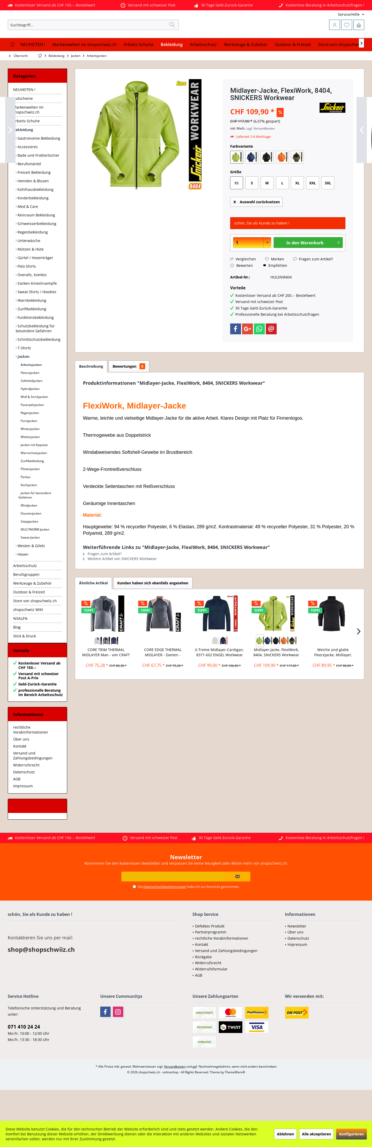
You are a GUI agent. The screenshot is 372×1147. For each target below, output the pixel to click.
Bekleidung (23, 155)
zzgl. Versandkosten (260, 154)
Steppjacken (29, 547)
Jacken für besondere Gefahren (34, 520)
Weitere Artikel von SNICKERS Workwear (120, 584)
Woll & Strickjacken (34, 422)
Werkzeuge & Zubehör (32, 608)
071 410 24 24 (24, 1057)
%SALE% (20, 644)
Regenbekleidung (32, 257)
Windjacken (28, 531)
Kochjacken (28, 510)
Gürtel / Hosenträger (35, 283)
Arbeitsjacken (31, 390)
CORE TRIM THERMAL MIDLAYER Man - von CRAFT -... (106, 678)
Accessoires (27, 172)
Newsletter (297, 956)
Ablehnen (285, 1133)
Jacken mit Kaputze (34, 470)
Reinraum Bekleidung (36, 240)
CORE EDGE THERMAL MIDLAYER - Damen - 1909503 (163, 678)
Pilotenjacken (30, 494)
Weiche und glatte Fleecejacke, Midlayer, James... (333, 678)
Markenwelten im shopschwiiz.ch (28, 135)
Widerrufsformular (211, 999)
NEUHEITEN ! (24, 115)
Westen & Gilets (31, 571)
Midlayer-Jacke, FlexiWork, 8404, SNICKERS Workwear (276, 678)
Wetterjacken (30, 462)
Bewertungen (129, 392)
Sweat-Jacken (30, 563)
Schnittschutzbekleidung (38, 365)
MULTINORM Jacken (34, 555)
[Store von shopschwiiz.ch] (343, 70)
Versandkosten (174, 1097)
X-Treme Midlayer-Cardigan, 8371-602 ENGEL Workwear (219, 678)
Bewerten (241, 291)
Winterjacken (30, 454)
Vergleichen (243, 284)
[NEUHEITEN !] (33, 70)
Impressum (23, 816)
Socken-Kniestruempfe (37, 308)
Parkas (25, 502)
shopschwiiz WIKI (28, 635)
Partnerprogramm (210, 962)
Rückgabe (203, 987)
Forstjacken (28, 446)
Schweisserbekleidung (36, 249)
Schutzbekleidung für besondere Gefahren (35, 354)
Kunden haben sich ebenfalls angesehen (152, 608)
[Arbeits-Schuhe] (138, 70)
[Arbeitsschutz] (203, 70)
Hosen (22, 579)
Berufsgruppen (26, 600)
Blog (17, 652)
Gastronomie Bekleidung (38, 163)
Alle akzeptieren (316, 1133)
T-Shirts (24, 373)
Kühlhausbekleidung (35, 215)
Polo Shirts (26, 291)
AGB (16, 809)
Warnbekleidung (31, 325)
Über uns (21, 769)
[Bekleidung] (171, 70)
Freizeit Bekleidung (34, 197)
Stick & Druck (24, 661)
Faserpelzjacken (32, 430)
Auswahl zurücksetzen (257, 226)
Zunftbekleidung (31, 334)
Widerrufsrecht (26, 795)
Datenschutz (24, 802)
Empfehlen (275, 291)
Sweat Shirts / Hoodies (36, 317)
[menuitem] (330, 14)
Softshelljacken (31, 406)
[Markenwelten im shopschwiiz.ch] (84, 70)
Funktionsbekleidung (35, 343)
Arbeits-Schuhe (26, 146)
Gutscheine (23, 124)
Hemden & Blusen (33, 206)
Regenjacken (29, 438)
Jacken (23, 382)
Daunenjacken (30, 539)
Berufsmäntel (29, 189)
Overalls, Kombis (32, 300)
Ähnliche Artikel (93, 608)
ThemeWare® (235, 1103)
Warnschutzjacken (33, 478)
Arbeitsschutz (25, 591)
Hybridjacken (30, 414)
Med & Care (27, 232)
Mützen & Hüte (30, 274)
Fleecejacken (29, 398)
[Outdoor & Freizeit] (293, 70)
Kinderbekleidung (33, 223)
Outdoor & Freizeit (29, 617)
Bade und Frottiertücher (38, 180)
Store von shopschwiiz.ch (35, 626)
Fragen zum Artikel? (313, 284)
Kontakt (19, 776)
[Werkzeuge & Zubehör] (245, 70)
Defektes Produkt (209, 956)
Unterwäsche (28, 266)
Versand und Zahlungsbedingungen (32, 786)
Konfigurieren (351, 1133)
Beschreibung (91, 391)
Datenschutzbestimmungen (164, 917)
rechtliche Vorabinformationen (30, 760)
